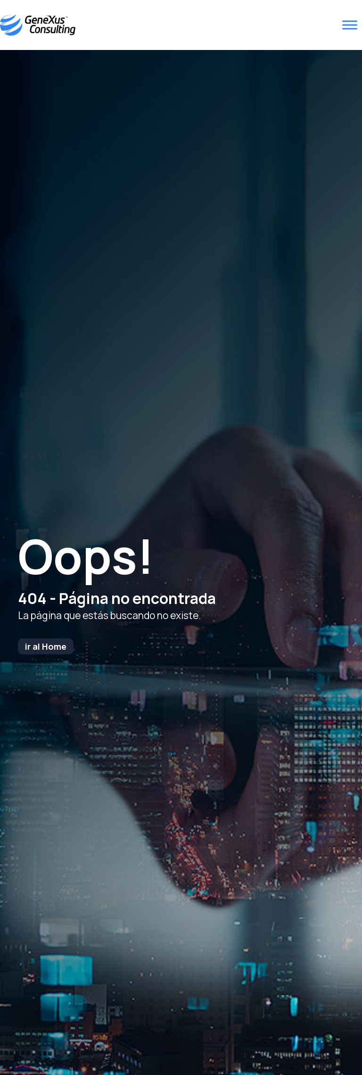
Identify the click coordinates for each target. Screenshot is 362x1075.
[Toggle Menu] (349, 25)
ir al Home (45, 646)
